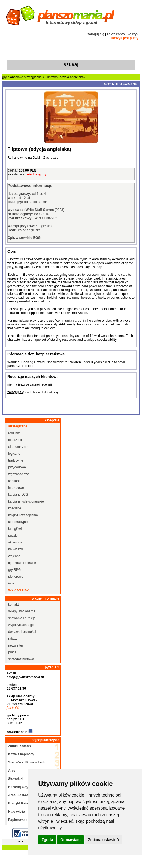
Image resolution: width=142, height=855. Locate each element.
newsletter (15, 645)
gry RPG (14, 570)
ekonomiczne (18, 447)
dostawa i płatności (22, 632)
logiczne (14, 454)
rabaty (12, 638)
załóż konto (116, 34)
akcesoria (15, 542)
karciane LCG (18, 494)
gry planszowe (12, 77)
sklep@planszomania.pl (25, 677)
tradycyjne (15, 460)
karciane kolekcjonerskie (26, 501)
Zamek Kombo (19, 746)
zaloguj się (95, 34)
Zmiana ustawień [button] (103, 840)
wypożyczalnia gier (22, 625)
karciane (14, 481)
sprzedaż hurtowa (21, 659)
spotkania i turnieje (21, 618)
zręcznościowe (19, 474)
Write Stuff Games (40, 210)
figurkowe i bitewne (22, 563)
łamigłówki (15, 529)
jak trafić (13, 708)
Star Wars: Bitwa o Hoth (26, 762)
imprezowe (16, 488)
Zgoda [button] (47, 840)
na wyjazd (15, 549)
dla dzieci (15, 440)
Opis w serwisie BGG (24, 238)
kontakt (13, 604)
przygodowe (17, 467)
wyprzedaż (18, 590)
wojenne (14, 556)
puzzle (13, 535)
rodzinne (14, 433)
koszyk (133, 34)
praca (12, 652)
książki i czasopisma (23, 515)
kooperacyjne (18, 522)
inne (11, 583)
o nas (19, 841)
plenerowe (15, 576)
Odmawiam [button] (70, 840)
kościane (14, 508)
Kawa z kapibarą (21, 754)
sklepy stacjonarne (21, 611)
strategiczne (33, 77)
